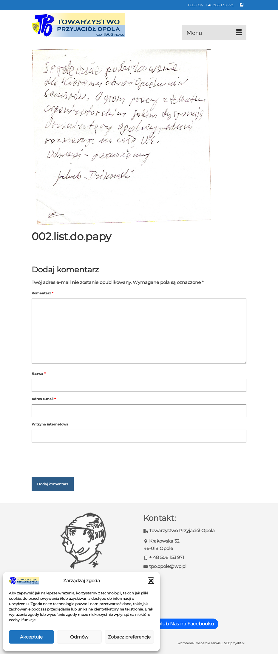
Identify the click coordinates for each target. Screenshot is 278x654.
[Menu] (214, 32)
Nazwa (39, 374)
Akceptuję (31, 637)
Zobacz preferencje (129, 637)
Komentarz (42, 293)
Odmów (79, 637)
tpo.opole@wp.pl (164, 566)
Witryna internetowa (50, 424)
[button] (151, 581)
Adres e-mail (44, 399)
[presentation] (77, 457)
